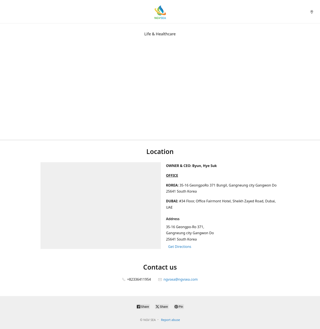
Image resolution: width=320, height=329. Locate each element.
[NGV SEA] (160, 11)
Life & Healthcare (160, 33)
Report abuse (170, 320)
